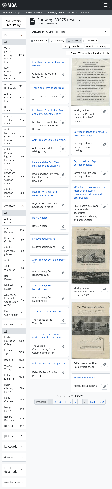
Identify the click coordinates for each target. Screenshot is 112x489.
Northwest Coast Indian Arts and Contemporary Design (47, 112)
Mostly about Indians (43, 238)
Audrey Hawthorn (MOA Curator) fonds (14, 176)
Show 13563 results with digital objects (88, 53)
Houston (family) (14, 239)
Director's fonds (14, 108)
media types (12, 482)
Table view (90, 40)
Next (101, 401)
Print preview (39, 40)
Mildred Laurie (14, 287)
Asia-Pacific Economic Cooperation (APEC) (14, 300)
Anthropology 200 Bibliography (49, 139)
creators (9, 206)
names (8, 324)
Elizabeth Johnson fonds (14, 193)
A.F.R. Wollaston (14, 268)
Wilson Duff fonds (14, 86)
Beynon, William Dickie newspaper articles (44, 193)
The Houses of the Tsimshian (48, 311)
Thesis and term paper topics (48, 88)
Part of (8, 35)
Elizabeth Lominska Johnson (14, 251)
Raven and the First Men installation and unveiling (46, 164)
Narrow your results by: (14, 23)
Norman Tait (14, 352)
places (8, 436)
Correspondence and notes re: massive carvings (90, 133)
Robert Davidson (14, 418)
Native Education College (14, 341)
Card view (74, 40)
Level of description (11, 470)
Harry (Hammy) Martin (14, 388)
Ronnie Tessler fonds (14, 120)
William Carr (14, 261)
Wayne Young (14, 367)
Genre (8, 457)
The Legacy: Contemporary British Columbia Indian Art (47, 335)
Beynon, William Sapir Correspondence (85, 163)
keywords (10, 446)
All (5, 42)
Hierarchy (57, 40)
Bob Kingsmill (14, 277)
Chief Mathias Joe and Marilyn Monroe (48, 63)
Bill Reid (14, 426)
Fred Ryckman (14, 230)
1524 (92, 401)
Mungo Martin (14, 409)
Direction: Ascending (96, 46)
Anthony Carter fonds (14, 97)
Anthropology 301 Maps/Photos (42, 287)
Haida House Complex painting (49, 363)
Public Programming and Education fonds (14, 156)
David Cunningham (14, 313)
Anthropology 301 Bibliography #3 (49, 261)
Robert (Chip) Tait (14, 377)
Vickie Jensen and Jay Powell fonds (14, 55)
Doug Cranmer (14, 399)
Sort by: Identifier (72, 46)
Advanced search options (49, 32)
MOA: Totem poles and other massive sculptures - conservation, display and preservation (89, 192)
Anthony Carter (14, 220)
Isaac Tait (14, 360)
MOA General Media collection (14, 73)
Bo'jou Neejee (39, 217)
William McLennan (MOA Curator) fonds (14, 136)
